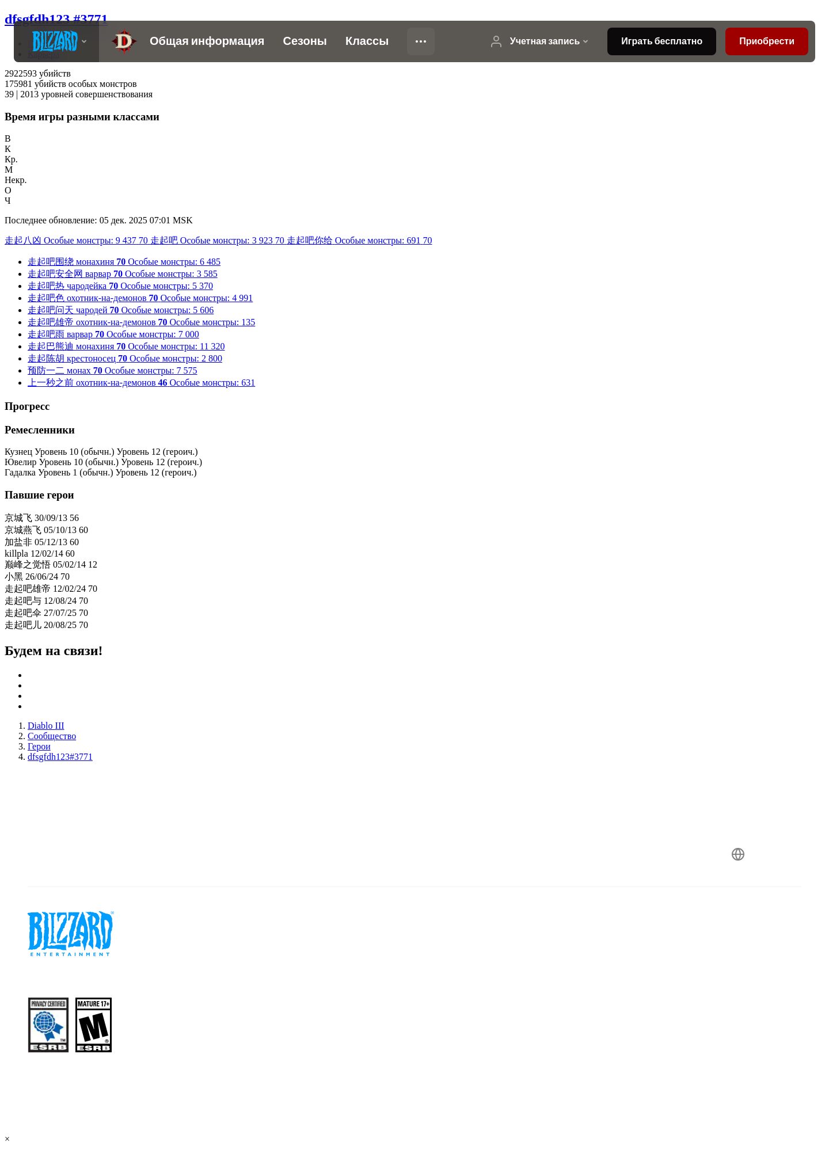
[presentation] (56, 41)
